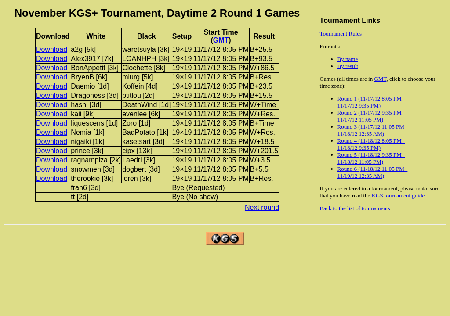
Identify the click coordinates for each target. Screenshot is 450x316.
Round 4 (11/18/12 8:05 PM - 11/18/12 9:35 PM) (371, 144)
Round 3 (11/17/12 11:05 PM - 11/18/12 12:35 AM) (373, 130)
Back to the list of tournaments (355, 208)
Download (51, 49)
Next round (262, 207)
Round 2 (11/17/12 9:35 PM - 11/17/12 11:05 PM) (371, 116)
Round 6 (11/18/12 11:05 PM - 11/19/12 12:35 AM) (373, 172)
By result (348, 66)
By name (348, 59)
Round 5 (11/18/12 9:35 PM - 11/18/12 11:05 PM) (371, 158)
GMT (380, 78)
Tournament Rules (341, 33)
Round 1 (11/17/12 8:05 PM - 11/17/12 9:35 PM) (371, 102)
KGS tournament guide (398, 195)
